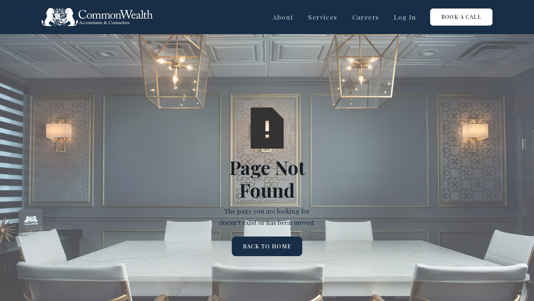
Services (322, 17)
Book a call (461, 16)
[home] (97, 17)
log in (405, 17)
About (283, 17)
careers (365, 17)
